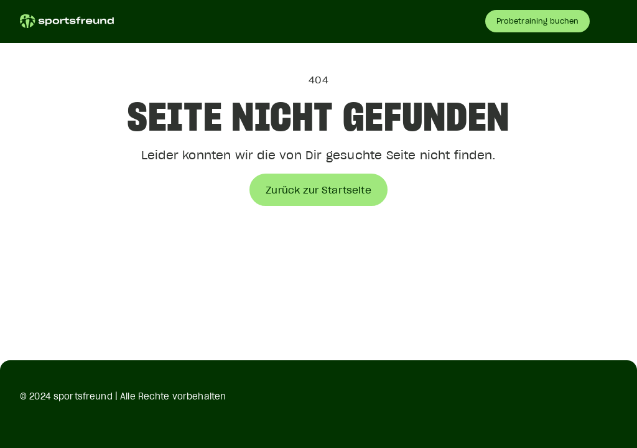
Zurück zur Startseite (318, 190)
